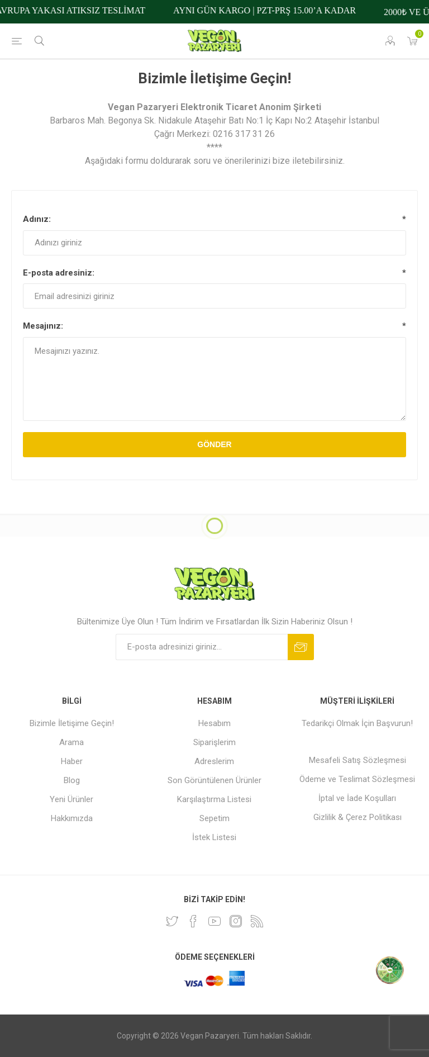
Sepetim (214, 818)
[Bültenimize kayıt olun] (202, 647)
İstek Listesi (214, 837)
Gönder (214, 444)
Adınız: (37, 219)
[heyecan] (172, 921)
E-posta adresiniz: (58, 273)
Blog (72, 780)
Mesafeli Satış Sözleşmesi (357, 760)
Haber (72, 761)
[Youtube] (214, 921)
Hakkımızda (72, 818)
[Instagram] (236, 921)
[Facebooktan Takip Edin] (193, 921)
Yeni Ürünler (71, 799)
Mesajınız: (43, 326)
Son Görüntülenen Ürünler (214, 780)
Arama (71, 742)
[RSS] (257, 921)
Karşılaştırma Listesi (214, 799)
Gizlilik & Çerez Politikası (357, 817)
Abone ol (301, 647)
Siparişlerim (214, 742)
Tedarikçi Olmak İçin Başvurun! (357, 723)
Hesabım (214, 723)
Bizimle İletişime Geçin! (72, 723)
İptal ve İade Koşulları (357, 798)
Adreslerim (214, 761)
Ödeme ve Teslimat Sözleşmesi (357, 779)
